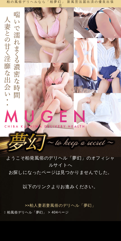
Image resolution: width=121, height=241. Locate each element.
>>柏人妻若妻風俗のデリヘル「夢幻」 (60, 205)
